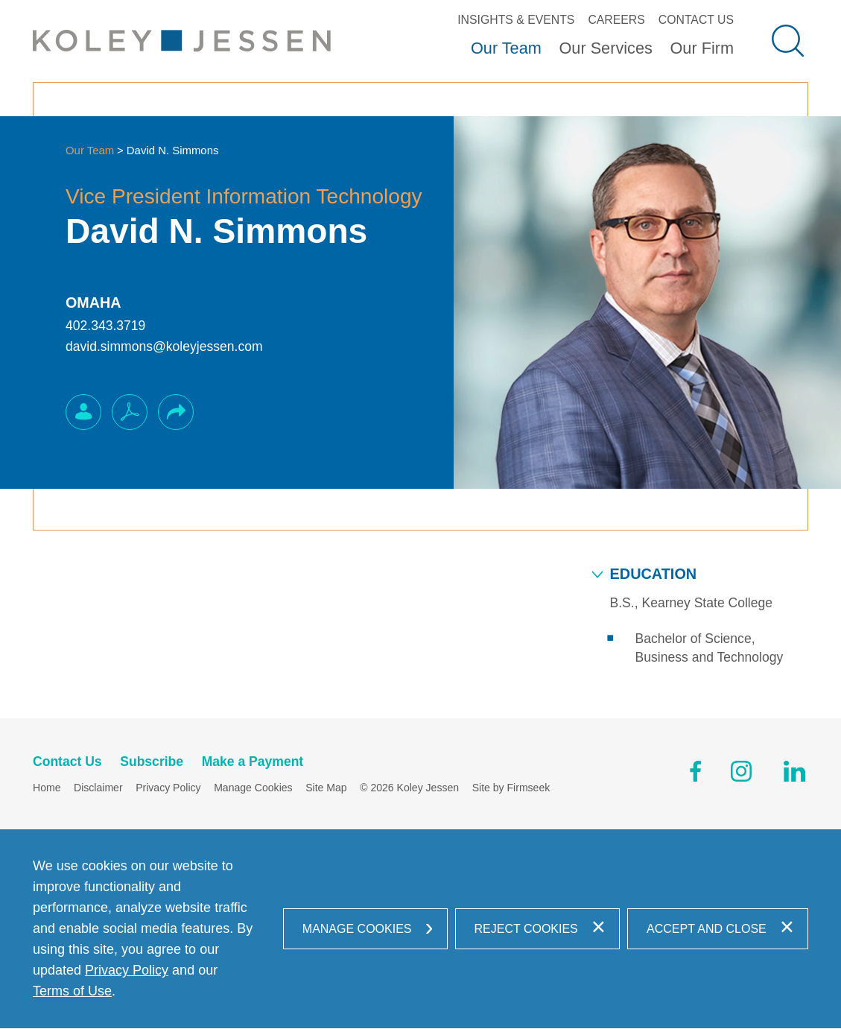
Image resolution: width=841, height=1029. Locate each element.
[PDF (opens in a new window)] (129, 412)
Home (46, 788)
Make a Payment (253, 762)
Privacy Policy (168, 788)
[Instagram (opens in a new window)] (742, 774)
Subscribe (151, 762)
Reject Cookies (526, 929)
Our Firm (702, 48)
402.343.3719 (105, 325)
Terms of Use (72, 991)
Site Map (325, 788)
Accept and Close (707, 929)
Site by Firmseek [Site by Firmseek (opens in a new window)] (511, 788)
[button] (176, 412)
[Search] (788, 41)
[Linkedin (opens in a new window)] (794, 774)
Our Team (506, 48)
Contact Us (696, 19)
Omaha (93, 302)
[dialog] (420, 929)
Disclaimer (98, 788)
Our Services (605, 48)
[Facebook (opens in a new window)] (695, 774)
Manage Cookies (253, 788)
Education (653, 574)
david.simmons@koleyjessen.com (164, 346)
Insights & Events (515, 19)
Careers (616, 19)
